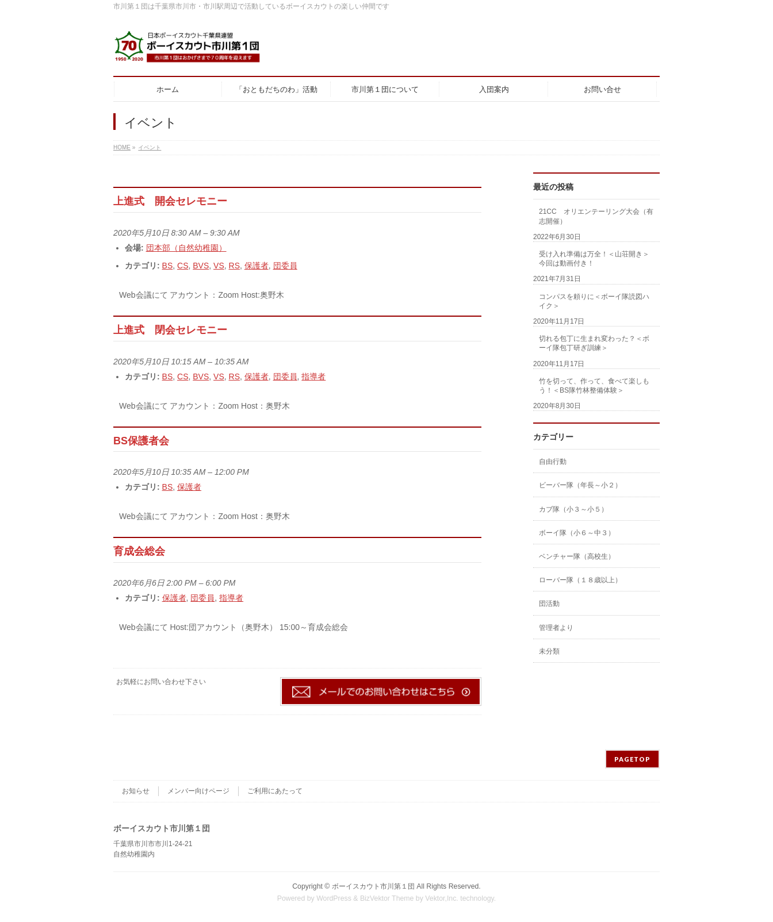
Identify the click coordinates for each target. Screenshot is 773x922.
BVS (201, 265)
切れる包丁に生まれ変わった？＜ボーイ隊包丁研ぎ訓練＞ (594, 343)
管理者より (556, 628)
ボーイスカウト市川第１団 (373, 886)
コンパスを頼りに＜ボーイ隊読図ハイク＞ (594, 301)
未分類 (549, 651)
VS (218, 265)
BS (167, 265)
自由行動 (553, 462)
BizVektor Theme (387, 898)
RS (234, 265)
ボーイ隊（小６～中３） (577, 533)
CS (182, 265)
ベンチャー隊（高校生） (577, 556)
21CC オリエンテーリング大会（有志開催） (596, 216)
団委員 (285, 265)
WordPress (333, 898)
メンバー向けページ (198, 791)
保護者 (256, 265)
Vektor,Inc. (441, 898)
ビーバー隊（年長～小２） (580, 485)
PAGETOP (632, 759)
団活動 (549, 604)
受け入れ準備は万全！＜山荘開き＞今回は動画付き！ (594, 258)
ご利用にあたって (275, 791)
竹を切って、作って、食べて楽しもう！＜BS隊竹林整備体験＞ (594, 385)
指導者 (313, 376)
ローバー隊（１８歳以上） (580, 580)
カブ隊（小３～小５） (573, 509)
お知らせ (136, 791)
